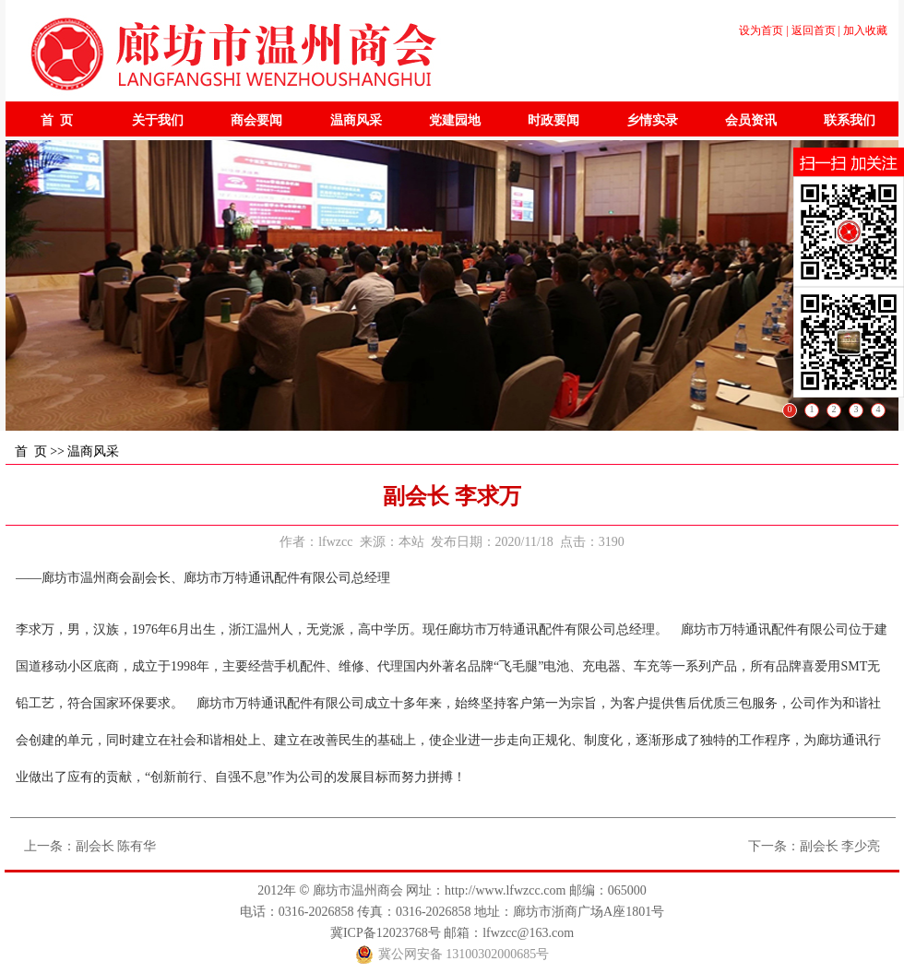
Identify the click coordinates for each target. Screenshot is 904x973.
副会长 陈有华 (116, 846)
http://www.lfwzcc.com (505, 890)
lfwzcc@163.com (528, 933)
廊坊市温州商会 (358, 890)
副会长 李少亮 (840, 846)
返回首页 (813, 30)
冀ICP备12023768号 (385, 933)
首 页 (31, 451)
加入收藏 (865, 30)
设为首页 (761, 30)
